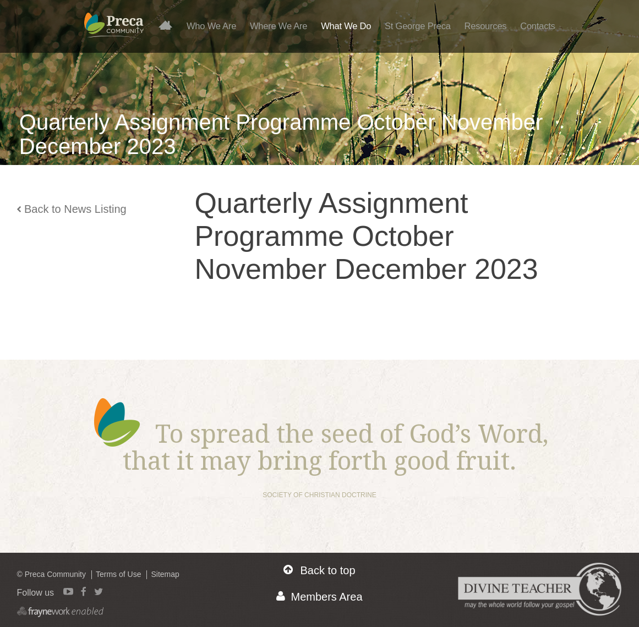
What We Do (346, 26)
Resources (485, 26)
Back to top (319, 570)
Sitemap (165, 574)
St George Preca (418, 26)
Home (170, 25)
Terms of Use (118, 574)
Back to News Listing (72, 209)
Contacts (537, 26)
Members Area (319, 596)
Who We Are (211, 26)
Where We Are (278, 26)
